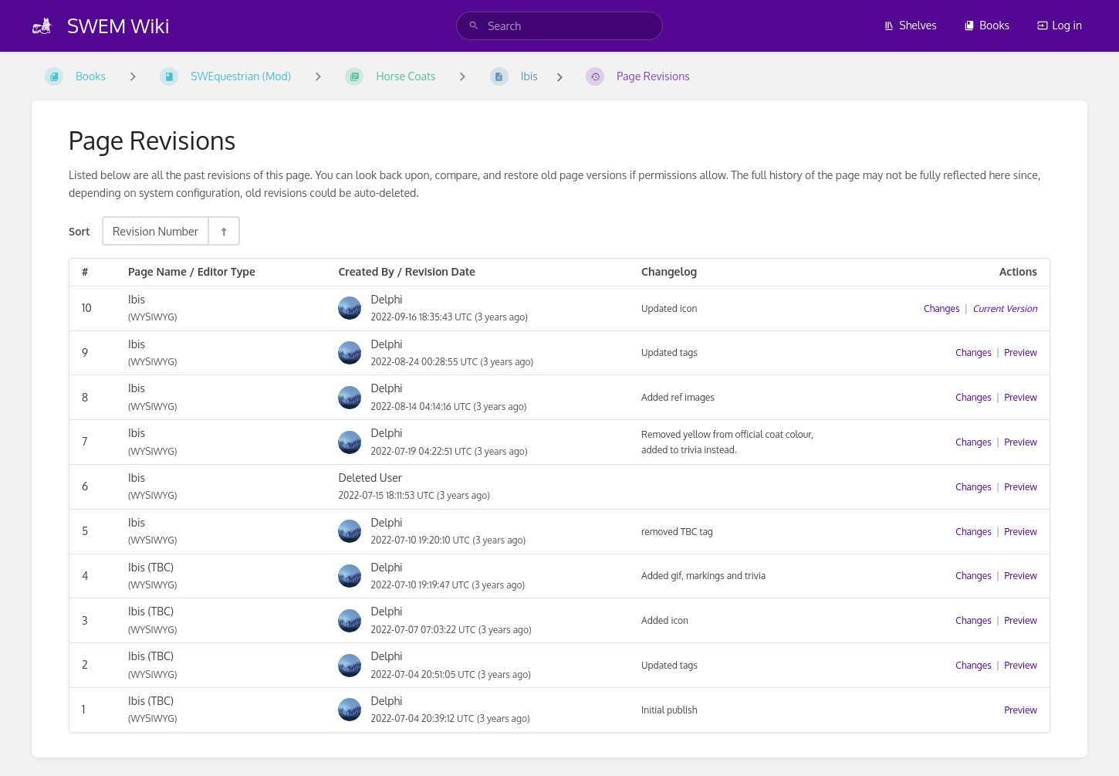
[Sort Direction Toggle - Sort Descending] (223, 231)
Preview (1021, 352)
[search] (559, 26)
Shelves (910, 25)
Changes (941, 308)
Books (986, 25)
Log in (1059, 25)
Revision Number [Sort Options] (155, 231)
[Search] (473, 25)
